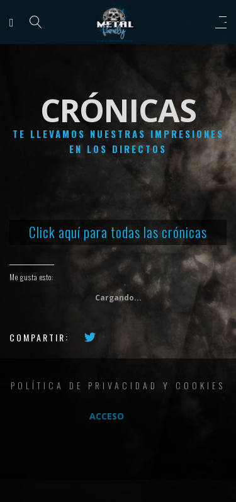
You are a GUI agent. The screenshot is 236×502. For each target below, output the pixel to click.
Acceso (106, 416)
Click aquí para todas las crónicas (118, 232)
